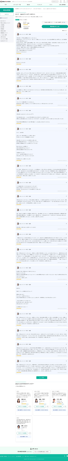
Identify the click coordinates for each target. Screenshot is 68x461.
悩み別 (28, 4)
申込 (64, 22)
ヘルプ (23, 456)
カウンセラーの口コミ (37, 8)
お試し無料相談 (62, 4)
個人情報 (2, 26)
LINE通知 (2, 24)
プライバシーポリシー (12, 456)
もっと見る (41, 377)
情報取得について (4, 32)
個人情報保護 (18, 456)
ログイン (7, 14)
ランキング (39, 4)
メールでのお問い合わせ (42, 451)
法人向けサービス (55, 1)
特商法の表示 (3, 30)
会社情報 (1, 456)
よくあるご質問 (4, 34)
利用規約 (2, 28)
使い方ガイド (3, 20)
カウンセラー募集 (4, 38)
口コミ (51, 4)
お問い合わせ (3, 36)
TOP (6, 4)
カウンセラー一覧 (17, 4)
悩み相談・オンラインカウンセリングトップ (23, 8)
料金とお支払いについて (5, 22)
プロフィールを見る (22, 406)
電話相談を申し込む (55, 26)
